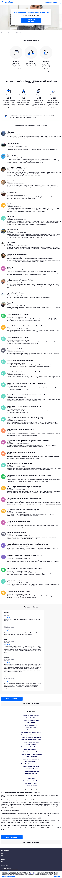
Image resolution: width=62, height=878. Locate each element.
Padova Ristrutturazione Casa (31, 715)
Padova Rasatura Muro (31, 783)
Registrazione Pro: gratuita (31, 704)
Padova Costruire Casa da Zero (31, 771)
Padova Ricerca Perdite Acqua (31, 759)
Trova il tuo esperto (11, 698)
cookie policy (32, 873)
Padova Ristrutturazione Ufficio (31, 751)
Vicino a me (3, 861)
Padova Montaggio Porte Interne (31, 766)
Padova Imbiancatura (31, 730)
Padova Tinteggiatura (31, 727)
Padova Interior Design (31, 761)
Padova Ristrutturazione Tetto (31, 781)
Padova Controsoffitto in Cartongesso (31, 747)
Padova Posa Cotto (31, 717)
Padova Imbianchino (31, 744)
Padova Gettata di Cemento (31, 776)
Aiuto (2, 853)
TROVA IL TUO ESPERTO (31, 20)
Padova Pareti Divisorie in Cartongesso (31, 764)
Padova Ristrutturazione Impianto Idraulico (31, 754)
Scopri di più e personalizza (8, 876)
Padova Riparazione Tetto (31, 725)
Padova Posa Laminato (31, 785)
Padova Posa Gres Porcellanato (31, 742)
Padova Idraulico (31, 778)
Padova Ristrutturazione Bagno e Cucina (31, 739)
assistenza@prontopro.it (6, 868)
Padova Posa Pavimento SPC (31, 749)
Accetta (57, 876)
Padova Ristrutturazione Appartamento (31, 737)
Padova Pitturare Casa (31, 773)
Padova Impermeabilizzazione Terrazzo (31, 734)
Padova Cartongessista (31, 756)
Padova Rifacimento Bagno (31, 768)
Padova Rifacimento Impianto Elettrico (31, 732)
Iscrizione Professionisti (52, 2)
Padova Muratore (31, 722)
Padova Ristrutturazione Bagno (31, 720)
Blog (2, 855)
